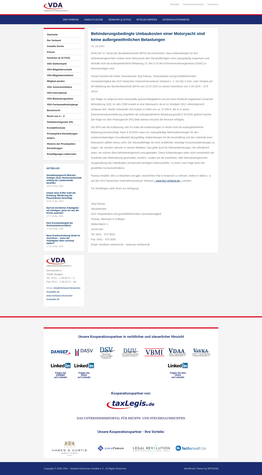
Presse (51, 52)
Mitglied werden (146, 19)
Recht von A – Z (56, 116)
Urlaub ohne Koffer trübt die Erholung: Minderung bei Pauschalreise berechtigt (61, 195)
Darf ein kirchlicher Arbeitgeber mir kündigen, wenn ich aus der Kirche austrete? (62, 210)
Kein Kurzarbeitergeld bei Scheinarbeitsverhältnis (59, 224)
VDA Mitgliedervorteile (59, 69)
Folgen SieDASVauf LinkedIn (84, 375)
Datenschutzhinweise (193, 4)
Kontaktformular (56, 127)
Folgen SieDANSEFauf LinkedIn (60, 375)
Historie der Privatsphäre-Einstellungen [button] (61, 146)
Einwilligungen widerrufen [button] (61, 154)
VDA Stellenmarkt (57, 63)
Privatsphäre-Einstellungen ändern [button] (62, 135)
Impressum (213, 4)
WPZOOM (212, 468)
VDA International (57, 92)
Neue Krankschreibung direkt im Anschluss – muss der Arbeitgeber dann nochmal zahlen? (63, 239)
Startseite (174, 4)
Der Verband (71, 19)
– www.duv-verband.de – (168, 180)
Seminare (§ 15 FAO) (119, 19)
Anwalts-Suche (93, 19)
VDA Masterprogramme (60, 98)
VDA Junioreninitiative (59, 87)
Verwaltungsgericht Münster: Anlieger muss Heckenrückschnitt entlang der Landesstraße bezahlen (64, 179)
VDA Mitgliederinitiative (60, 75)
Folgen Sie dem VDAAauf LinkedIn (178, 375)
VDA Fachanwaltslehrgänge (62, 104)
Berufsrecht (53, 110)
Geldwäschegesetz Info (60, 122)
